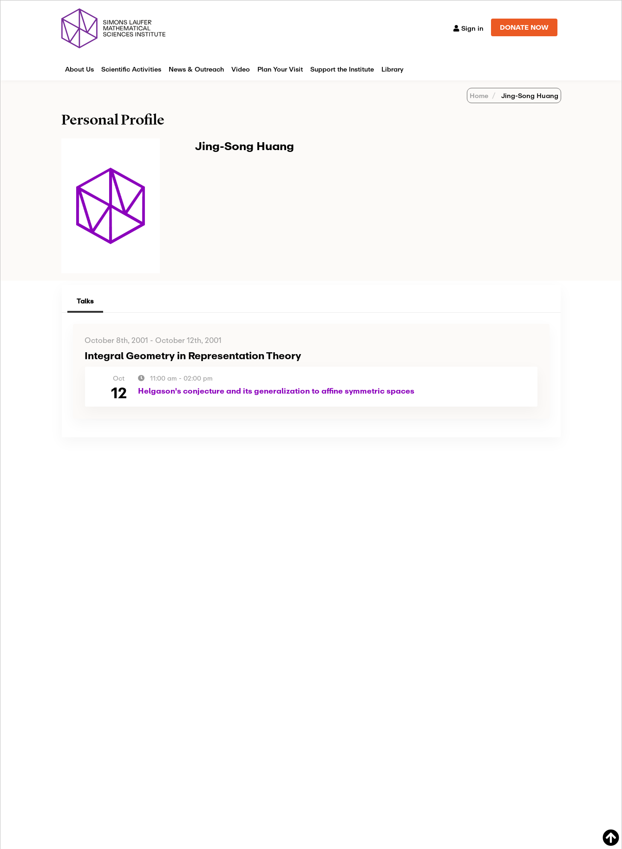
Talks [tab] (85, 301)
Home (479, 95)
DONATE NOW (524, 27)
